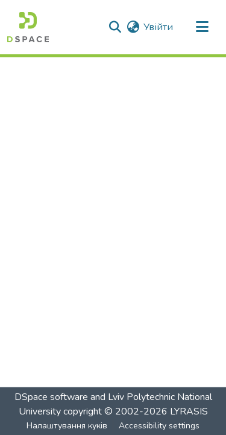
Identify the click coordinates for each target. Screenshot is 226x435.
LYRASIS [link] (189, 411)
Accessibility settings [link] (159, 425)
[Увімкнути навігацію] (202, 27)
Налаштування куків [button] (67, 425)
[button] (28, 27)
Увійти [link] (158, 27)
